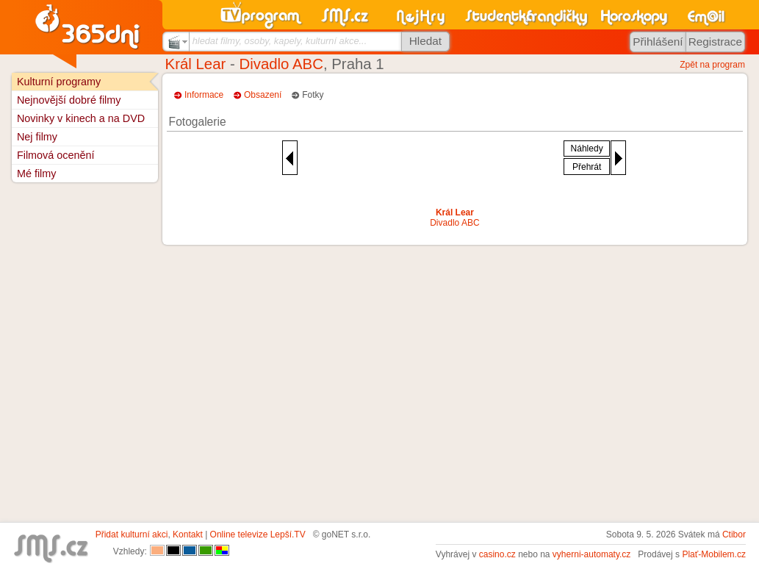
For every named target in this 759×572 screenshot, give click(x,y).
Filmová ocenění (56, 155)
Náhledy (587, 148)
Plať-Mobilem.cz (714, 554)
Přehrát (586, 167)
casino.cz (497, 554)
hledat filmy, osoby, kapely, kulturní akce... (280, 40)
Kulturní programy (59, 81)
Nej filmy (37, 137)
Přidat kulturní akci (132, 534)
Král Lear (195, 64)
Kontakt (188, 534)
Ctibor (734, 534)
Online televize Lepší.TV (258, 534)
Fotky (312, 95)
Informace (203, 95)
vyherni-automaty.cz (591, 554)
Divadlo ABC (281, 64)
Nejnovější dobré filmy (69, 100)
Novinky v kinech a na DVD (81, 118)
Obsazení (262, 95)
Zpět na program (712, 65)
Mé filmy (37, 173)
